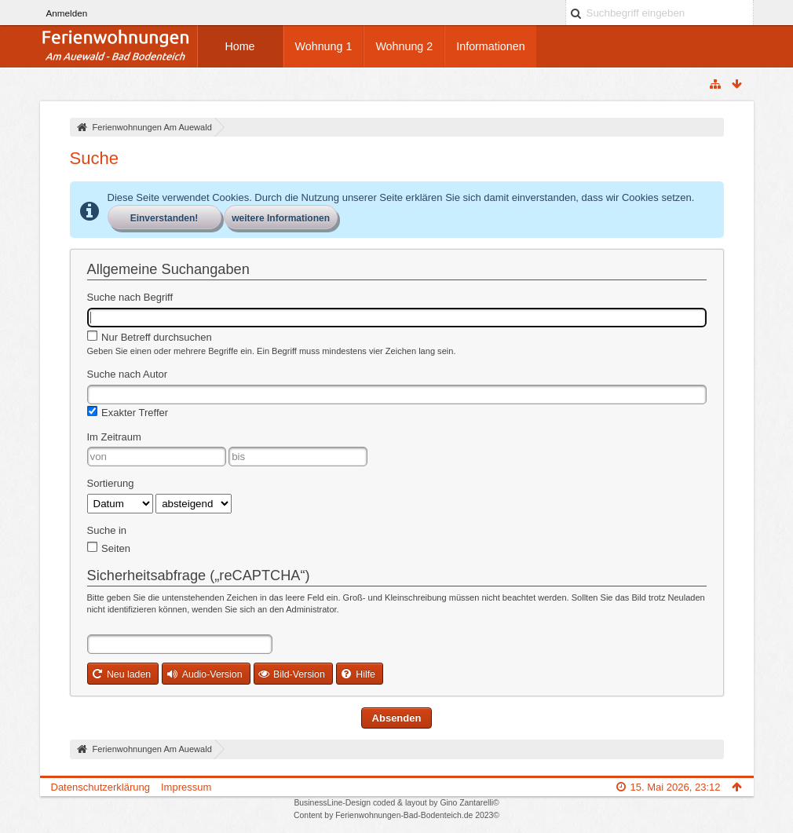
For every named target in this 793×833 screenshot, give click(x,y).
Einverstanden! (164, 218)
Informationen (490, 46)
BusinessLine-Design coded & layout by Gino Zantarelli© (396, 802)
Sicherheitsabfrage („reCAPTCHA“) (198, 575)
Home (239, 46)
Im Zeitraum (114, 437)
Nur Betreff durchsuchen (149, 337)
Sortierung (110, 483)
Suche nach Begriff (130, 297)
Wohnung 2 (404, 46)
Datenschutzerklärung (100, 787)
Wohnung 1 (324, 46)
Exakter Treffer (128, 412)
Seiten (108, 548)
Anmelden (67, 13)
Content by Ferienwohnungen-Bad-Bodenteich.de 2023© (396, 815)
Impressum (186, 787)
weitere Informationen (281, 218)
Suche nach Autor (127, 374)
